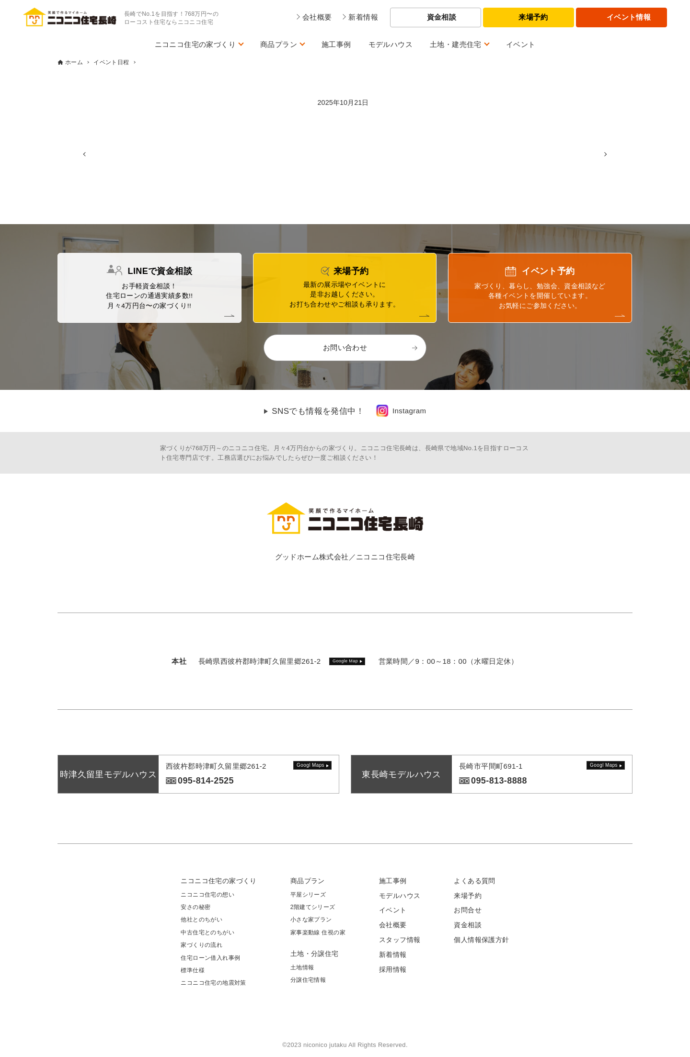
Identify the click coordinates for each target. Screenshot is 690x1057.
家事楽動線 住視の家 (317, 932)
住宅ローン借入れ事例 (210, 958)
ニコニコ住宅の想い (207, 894)
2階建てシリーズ (312, 907)
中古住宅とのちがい (207, 932)
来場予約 (533, 17)
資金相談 (442, 17)
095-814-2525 (206, 780)
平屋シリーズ (308, 894)
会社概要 (393, 925)
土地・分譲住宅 (314, 953)
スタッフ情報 (399, 939)
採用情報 (393, 969)
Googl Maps (310, 765)
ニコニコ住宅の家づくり (195, 44)
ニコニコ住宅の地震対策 (213, 982)
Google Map (345, 661)
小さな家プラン (311, 919)
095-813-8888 (499, 780)
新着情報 (393, 954)
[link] (401, 411)
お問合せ (468, 910)
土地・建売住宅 (456, 44)
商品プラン (278, 44)
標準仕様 (193, 970)
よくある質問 (474, 881)
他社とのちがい (201, 919)
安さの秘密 (195, 907)
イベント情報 (629, 17)
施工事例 (336, 44)
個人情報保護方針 (481, 939)
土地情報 (302, 967)
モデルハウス (390, 44)
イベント (521, 44)
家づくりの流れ (201, 945)
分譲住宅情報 (308, 980)
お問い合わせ (345, 347)
